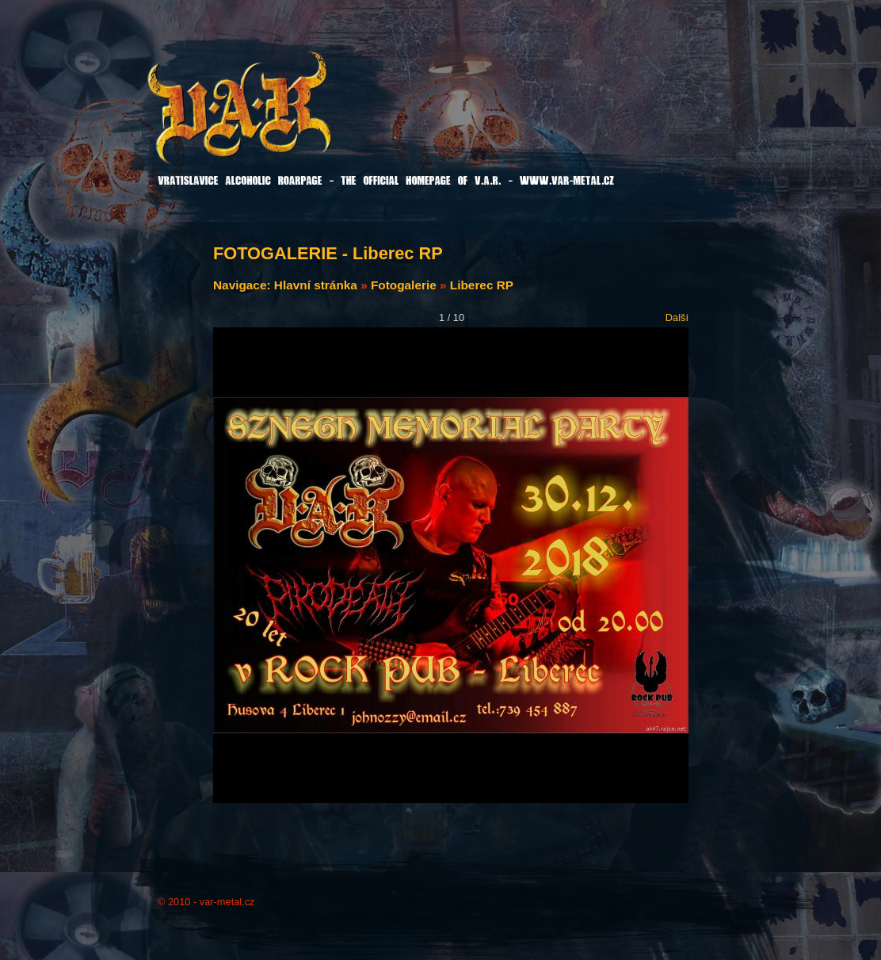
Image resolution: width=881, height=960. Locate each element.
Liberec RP (481, 285)
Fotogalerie (404, 285)
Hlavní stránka (315, 285)
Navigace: (243, 285)
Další (677, 317)
